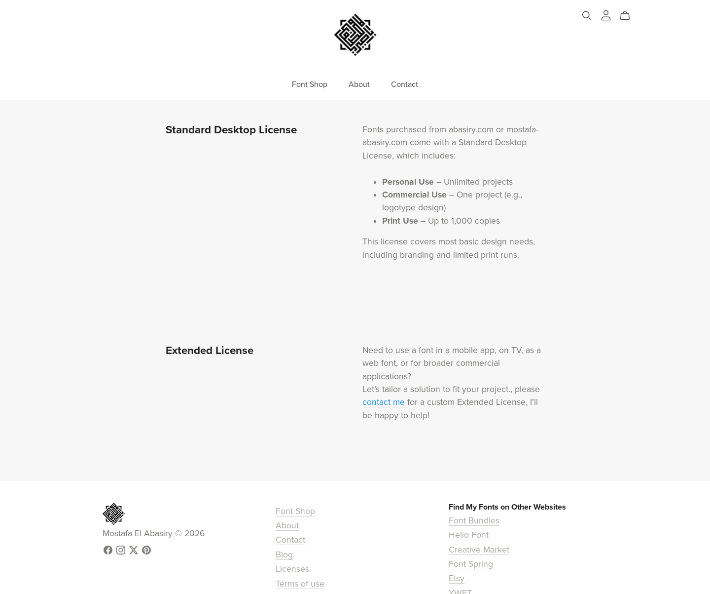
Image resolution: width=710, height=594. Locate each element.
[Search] (586, 15)
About (359, 84)
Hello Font (469, 535)
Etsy (456, 578)
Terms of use (300, 584)
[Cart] (629, 16)
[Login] (606, 14)
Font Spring (471, 564)
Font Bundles (474, 520)
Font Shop (309, 84)
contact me (384, 402)
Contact (404, 84)
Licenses (292, 569)
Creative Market (479, 550)
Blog (284, 555)
